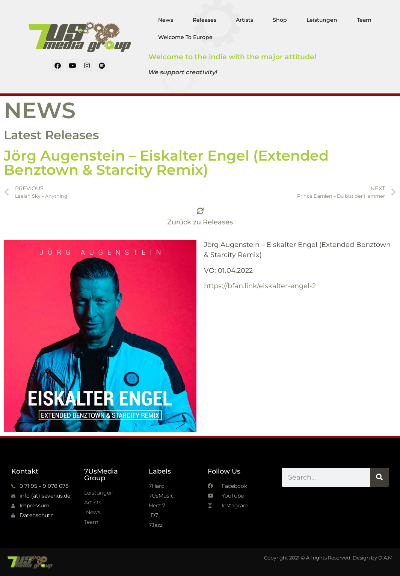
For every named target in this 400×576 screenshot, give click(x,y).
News (165, 20)
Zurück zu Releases (200, 222)
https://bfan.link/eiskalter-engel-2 (260, 286)
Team (364, 20)
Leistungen (321, 20)
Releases (204, 20)
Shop (280, 20)
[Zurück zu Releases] (200, 211)
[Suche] (379, 477)
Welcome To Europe (185, 37)
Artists (244, 20)
